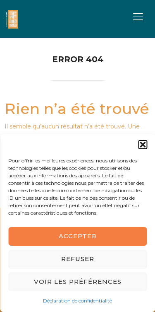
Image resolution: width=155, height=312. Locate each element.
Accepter (78, 236)
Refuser (77, 259)
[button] (142, 144)
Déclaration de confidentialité (77, 300)
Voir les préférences (78, 281)
